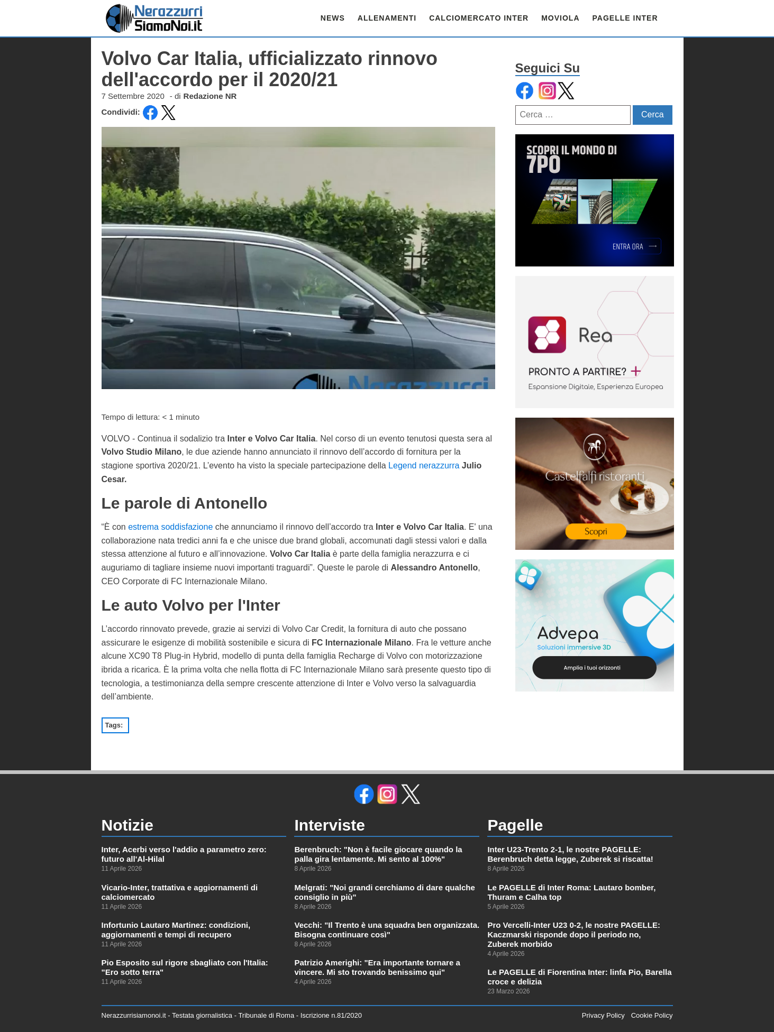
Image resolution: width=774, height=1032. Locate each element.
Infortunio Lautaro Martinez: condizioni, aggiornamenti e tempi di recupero (176, 929)
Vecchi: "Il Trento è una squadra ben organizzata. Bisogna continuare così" (386, 929)
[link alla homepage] (154, 18)
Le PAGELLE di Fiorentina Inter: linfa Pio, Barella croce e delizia (579, 977)
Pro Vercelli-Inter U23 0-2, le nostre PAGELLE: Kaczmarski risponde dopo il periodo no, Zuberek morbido (573, 934)
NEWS (333, 18)
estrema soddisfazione (170, 526)
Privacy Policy (603, 1015)
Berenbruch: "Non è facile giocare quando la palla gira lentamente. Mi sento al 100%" (378, 854)
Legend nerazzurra (423, 465)
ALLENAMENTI (387, 18)
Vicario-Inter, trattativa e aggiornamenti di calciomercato (180, 892)
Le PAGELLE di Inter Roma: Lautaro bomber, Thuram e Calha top (571, 892)
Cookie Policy (652, 1015)
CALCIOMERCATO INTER (479, 18)
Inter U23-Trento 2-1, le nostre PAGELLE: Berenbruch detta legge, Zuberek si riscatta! (570, 854)
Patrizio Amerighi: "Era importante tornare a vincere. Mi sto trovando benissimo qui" (377, 967)
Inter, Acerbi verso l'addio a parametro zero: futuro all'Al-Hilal (184, 854)
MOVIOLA (560, 18)
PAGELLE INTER (625, 18)
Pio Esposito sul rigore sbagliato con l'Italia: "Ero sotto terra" (185, 967)
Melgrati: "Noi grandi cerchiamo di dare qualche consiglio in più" (384, 892)
